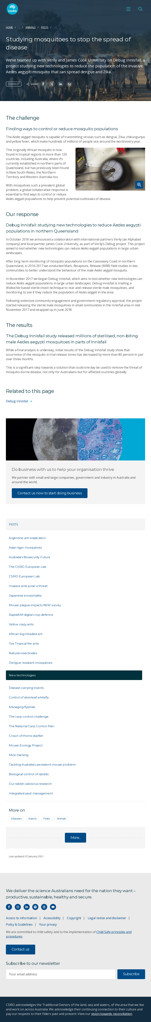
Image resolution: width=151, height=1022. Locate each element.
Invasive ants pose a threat (28, 586)
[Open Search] (140, 9)
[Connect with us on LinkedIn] (27, 907)
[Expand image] (110, 169)
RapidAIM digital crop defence (31, 615)
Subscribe (131, 974)
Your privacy (48, 924)
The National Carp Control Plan (31, 726)
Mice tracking (18, 755)
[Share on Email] (69, 84)
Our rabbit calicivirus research (30, 784)
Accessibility (51, 918)
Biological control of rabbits (29, 774)
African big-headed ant (25, 634)
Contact (13, 83)
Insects (33, 818)
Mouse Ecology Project (26, 745)
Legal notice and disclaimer (107, 918)
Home (9, 27)
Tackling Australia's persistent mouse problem (42, 764)
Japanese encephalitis (25, 595)
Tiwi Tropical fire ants (24, 643)
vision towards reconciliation (111, 1014)
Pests (44, 27)
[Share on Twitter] (52, 84)
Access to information (21, 918)
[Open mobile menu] (128, 9)
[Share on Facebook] (43, 84)
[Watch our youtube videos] (53, 907)
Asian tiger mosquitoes (25, 547)
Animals (31, 27)
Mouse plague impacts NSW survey (35, 605)
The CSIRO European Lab (27, 567)
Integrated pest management (31, 793)
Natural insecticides (23, 653)
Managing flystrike (22, 707)
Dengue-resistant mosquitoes (30, 663)
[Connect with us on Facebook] (9, 907)
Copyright (74, 918)
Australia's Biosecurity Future (29, 557)
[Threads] (44, 907)
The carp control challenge (29, 716)
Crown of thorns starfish (26, 736)
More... (76, 838)
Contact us (20, 949)
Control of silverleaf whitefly (29, 697)
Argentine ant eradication (27, 538)
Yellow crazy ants (21, 624)
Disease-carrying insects (26, 688)
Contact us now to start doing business (49, 493)
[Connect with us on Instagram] (18, 907)
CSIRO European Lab (24, 576)
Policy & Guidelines (19, 924)
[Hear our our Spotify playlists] (35, 907)
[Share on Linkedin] (61, 84)
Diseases (16, 818)
